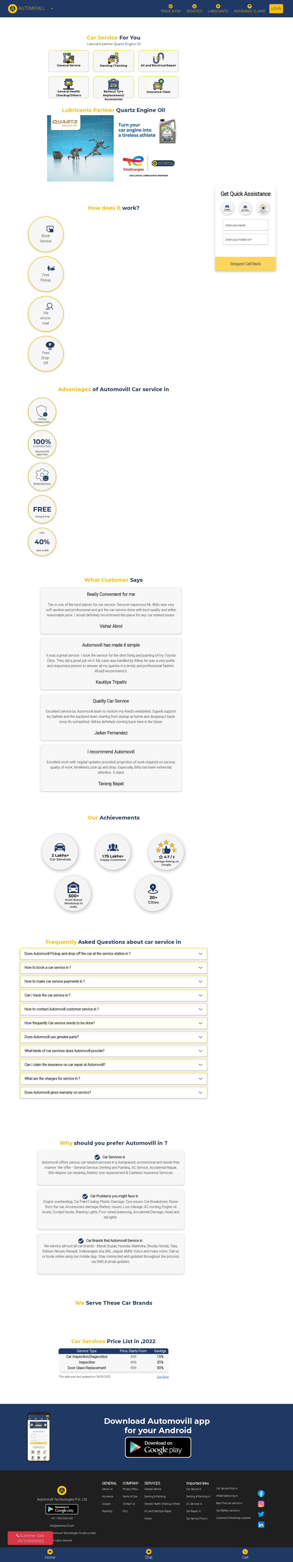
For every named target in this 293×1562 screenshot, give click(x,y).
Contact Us (129, 1503)
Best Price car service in (229, 1503)
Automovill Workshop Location (233, 1517)
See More (163, 1376)
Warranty (107, 1511)
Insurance (107, 1496)
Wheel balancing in (227, 1495)
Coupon (106, 1503)
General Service (152, 1489)
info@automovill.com (62, 1525)
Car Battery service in (228, 1510)
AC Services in (194, 1503)
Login (276, 9)
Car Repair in (193, 1511)
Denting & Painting (155, 1496)
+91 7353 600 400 (62, 1518)
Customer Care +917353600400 (30, 1538)
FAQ (125, 1511)
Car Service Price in (196, 1518)
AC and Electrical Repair (157, 1511)
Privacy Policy (130, 1489)
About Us (107, 1489)
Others (148, 1518)
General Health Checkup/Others (162, 1503)
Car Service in (193, 1489)
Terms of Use (130, 1496)
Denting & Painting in (198, 1496)
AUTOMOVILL (26, 8)
